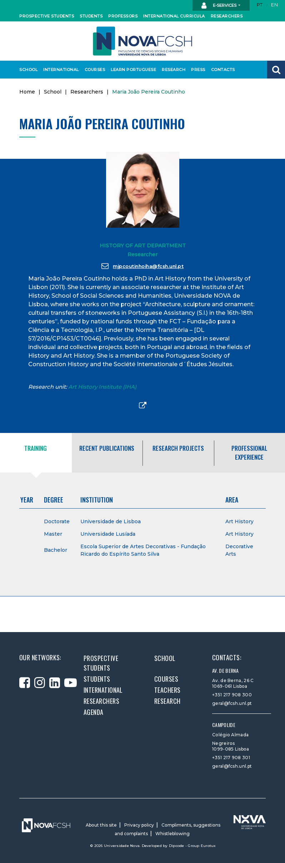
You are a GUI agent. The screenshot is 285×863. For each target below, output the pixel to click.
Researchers (225, 16)
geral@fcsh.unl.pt (232, 703)
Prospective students (43, 16)
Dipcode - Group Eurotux (192, 845)
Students (90, 16)
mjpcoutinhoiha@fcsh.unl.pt (142, 265)
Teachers (167, 690)
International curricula (170, 16)
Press (198, 69)
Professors (121, 16)
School (28, 69)
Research (173, 69)
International (59, 69)
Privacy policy (139, 825)
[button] (276, 70)
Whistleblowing (172, 833)
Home (27, 92)
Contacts (222, 69)
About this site (101, 825)
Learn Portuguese (131, 69)
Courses (94, 69)
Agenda (94, 712)
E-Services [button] (219, 5)
